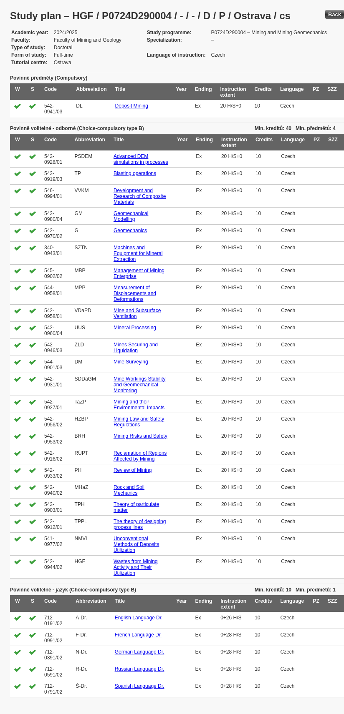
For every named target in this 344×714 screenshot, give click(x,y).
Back (334, 14)
